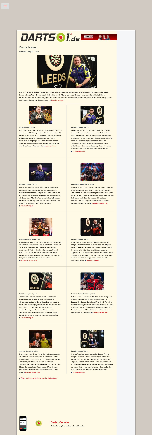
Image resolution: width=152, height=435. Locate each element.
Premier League (57, 100)
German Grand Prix (100, 312)
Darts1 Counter (60, 422)
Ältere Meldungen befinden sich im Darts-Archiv (39, 378)
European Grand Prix (99, 203)
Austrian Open (50, 146)
